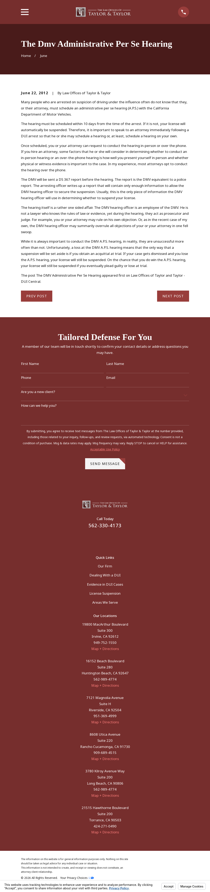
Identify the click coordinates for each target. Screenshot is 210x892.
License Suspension (105, 593)
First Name (30, 364)
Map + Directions (105, 648)
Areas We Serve (105, 602)
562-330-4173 (105, 525)
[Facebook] (99, 538)
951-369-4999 (105, 716)
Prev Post (36, 296)
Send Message (107, 462)
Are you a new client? (38, 392)
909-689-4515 (105, 752)
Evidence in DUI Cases (105, 584)
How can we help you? (39, 405)
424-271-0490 (105, 826)
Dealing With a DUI (105, 575)
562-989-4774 (105, 679)
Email (110, 378)
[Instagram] (110, 538)
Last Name (115, 364)
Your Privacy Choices (77, 878)
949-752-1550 (105, 642)
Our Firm (105, 566)
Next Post (173, 296)
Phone (26, 378)
